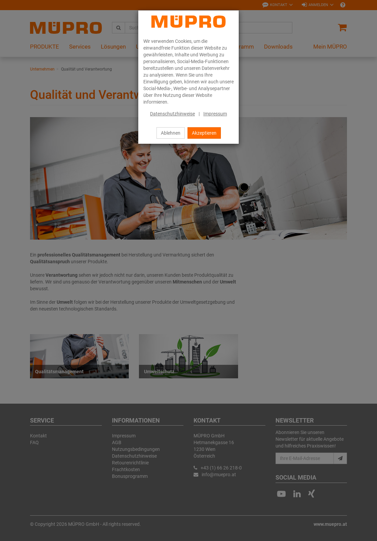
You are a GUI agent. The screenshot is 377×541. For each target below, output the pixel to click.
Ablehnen (170, 133)
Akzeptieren (204, 133)
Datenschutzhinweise (172, 113)
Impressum (215, 113)
